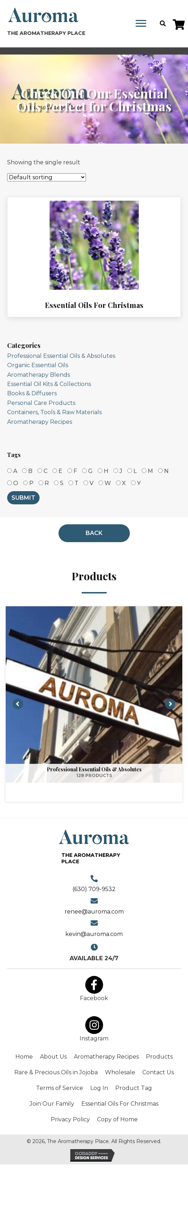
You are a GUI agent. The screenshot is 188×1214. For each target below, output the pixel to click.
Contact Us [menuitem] (158, 1072)
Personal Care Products (41, 403)
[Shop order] (46, 177)
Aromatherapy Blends (38, 374)
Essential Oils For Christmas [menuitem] (119, 1103)
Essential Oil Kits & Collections (49, 384)
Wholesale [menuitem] (120, 1072)
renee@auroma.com (94, 911)
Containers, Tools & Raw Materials (54, 412)
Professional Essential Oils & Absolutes (61, 356)
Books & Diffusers (32, 393)
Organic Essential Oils (37, 365)
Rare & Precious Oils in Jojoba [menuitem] (56, 1072)
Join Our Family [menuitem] (52, 1103)
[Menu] (141, 23)
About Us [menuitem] (53, 1056)
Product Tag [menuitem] (133, 1088)
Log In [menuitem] (99, 1088)
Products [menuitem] (159, 1056)
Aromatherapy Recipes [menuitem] (106, 1056)
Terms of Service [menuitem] (59, 1088)
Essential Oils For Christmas (94, 305)
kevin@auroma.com (94, 934)
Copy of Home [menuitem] (117, 1119)
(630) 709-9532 (94, 889)
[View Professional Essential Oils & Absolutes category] (94, 704)
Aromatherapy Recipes (39, 421)
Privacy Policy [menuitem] (70, 1119)
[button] (179, 24)
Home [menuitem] (24, 1056)
